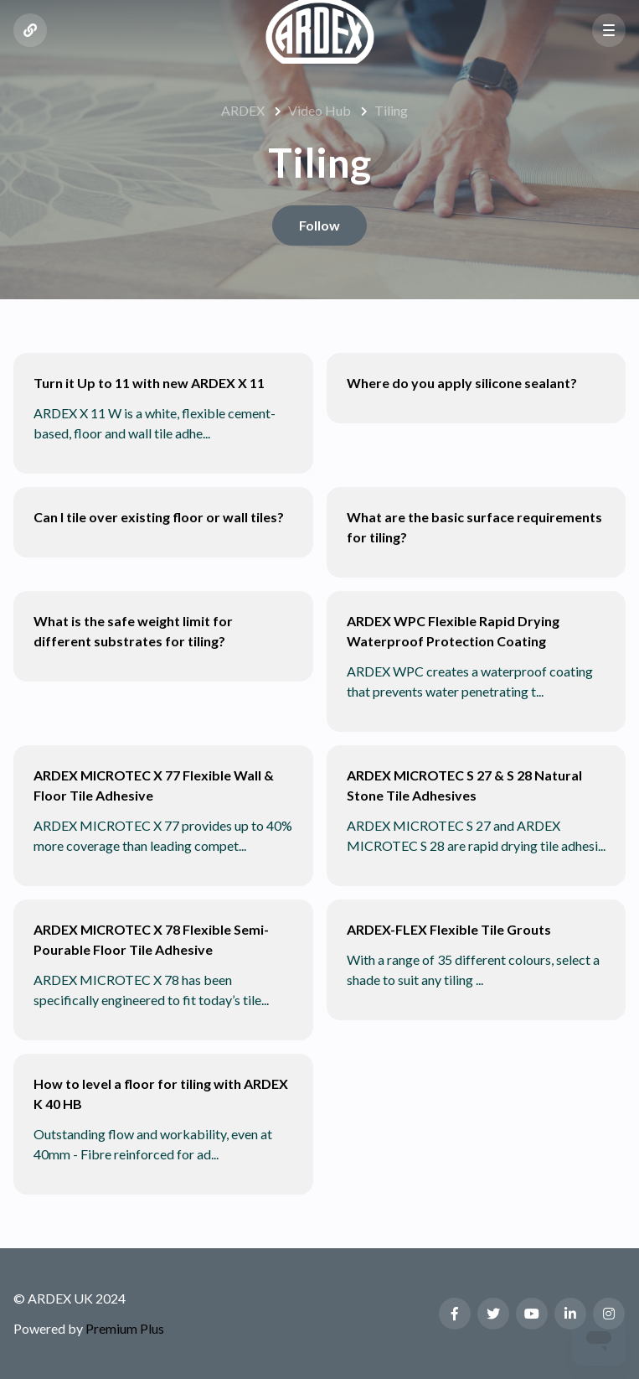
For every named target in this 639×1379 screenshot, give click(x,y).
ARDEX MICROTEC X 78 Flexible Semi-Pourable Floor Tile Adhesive (151, 939)
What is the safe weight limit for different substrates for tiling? (133, 631)
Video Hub (319, 110)
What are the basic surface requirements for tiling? (474, 527)
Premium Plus (124, 1328)
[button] (609, 30)
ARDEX (243, 110)
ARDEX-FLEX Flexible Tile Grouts (449, 929)
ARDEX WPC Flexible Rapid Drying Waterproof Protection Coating (453, 631)
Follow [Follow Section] (319, 225)
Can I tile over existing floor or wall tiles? (158, 517)
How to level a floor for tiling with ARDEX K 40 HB (160, 1094)
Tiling (391, 110)
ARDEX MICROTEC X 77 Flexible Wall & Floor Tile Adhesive (153, 785)
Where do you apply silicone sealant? (462, 383)
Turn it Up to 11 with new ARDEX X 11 (149, 383)
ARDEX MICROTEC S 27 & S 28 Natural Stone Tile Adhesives (464, 785)
